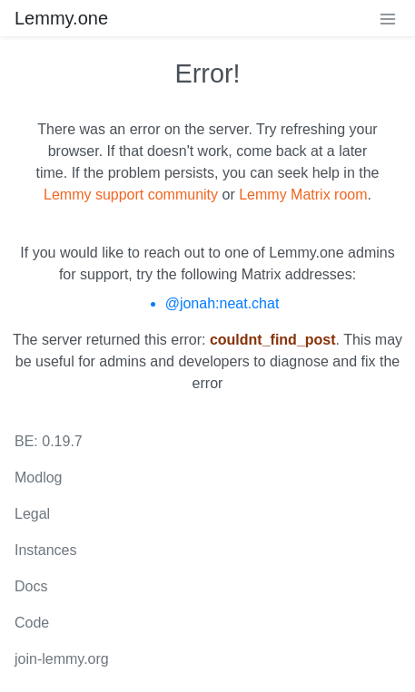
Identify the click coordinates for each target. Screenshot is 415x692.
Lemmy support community (131, 194)
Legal (32, 513)
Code (32, 622)
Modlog (38, 477)
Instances (45, 550)
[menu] (387, 18)
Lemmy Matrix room (303, 194)
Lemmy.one (61, 18)
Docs (31, 586)
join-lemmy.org (62, 659)
